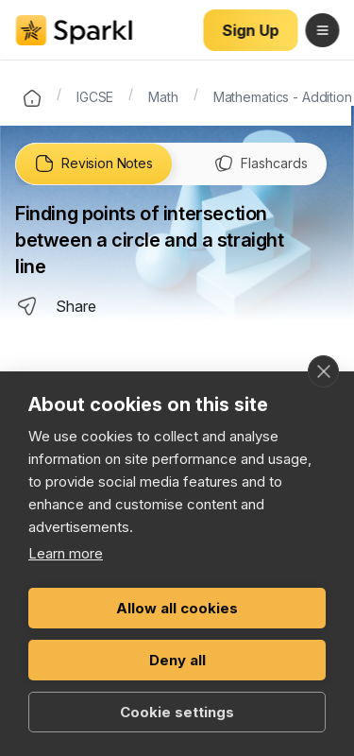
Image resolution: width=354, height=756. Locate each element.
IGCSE (94, 95)
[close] (323, 371)
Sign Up (250, 30)
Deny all (177, 660)
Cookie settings (177, 712)
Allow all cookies (177, 608)
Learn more (65, 553)
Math (162, 95)
